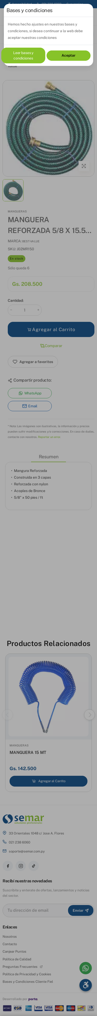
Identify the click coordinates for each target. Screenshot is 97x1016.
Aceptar (68, 55)
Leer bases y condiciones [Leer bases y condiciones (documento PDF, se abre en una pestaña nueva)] (23, 55)
